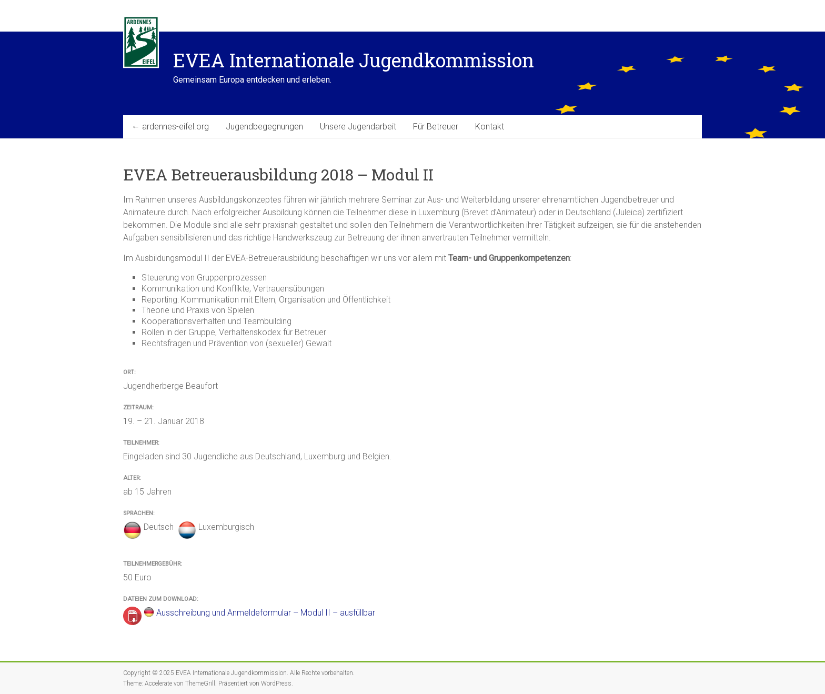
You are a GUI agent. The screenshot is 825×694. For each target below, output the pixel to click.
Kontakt (489, 127)
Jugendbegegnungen (264, 127)
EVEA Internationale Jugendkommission (353, 60)
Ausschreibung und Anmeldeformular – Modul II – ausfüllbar (265, 613)
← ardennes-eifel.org (170, 127)
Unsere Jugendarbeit (358, 127)
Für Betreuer (435, 127)
